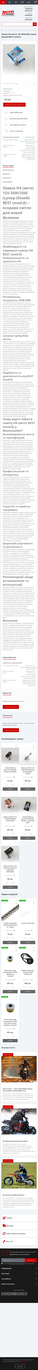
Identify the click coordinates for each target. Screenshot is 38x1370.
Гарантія (9, 1218)
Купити (10, 789)
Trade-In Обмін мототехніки (15, 1233)
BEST (10, 89)
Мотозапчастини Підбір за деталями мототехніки (18, 30)
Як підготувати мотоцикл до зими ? (15, 1141)
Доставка (10, 1226)
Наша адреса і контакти (18, 125)
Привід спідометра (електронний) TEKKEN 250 (28, 972)
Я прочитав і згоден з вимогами (19, 1263)
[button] (16, 2)
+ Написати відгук (11, 707)
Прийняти (20, 1366)
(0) (17, 83)
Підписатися (30, 1260)
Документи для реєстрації (18, 118)
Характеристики (8, 170)
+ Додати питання (11, 730)
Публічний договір (16, 112)
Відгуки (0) (6, 174)
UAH (28, 2)
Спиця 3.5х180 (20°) (27, 923)
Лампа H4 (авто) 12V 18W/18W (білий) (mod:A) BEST (10, 819)
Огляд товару (8, 166)
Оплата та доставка (16, 131)
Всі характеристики (30, 137)
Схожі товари (7, 182)
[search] (35, 24)
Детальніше (24, 1361)
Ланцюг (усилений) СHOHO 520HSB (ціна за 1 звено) (10, 925)
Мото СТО (9, 1241)
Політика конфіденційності (16, 1263)
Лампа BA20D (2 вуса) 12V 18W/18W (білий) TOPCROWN (10, 769)
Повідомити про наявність (14, 105)
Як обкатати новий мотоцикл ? (14, 1195)
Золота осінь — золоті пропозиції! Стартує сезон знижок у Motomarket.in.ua (17, 1090)
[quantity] (10, 784)
